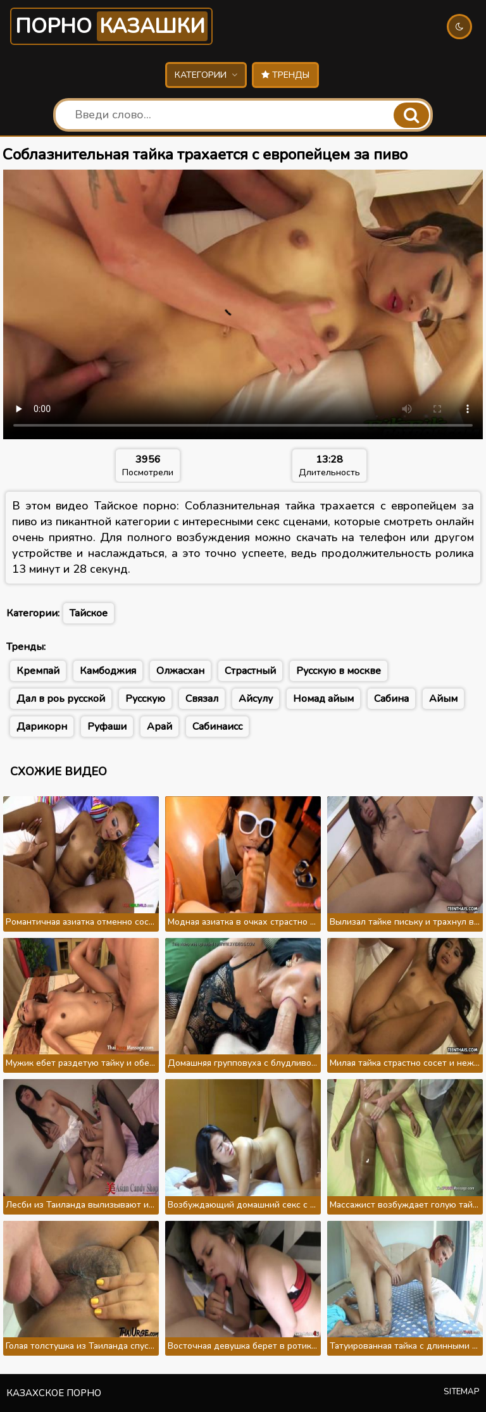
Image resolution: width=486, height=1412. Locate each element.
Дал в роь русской (60, 699)
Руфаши (107, 727)
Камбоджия (108, 671)
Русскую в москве (338, 671)
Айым (443, 699)
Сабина (391, 699)
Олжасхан (180, 671)
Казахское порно (53, 1393)
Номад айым (323, 699)
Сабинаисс (217, 727)
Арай (159, 727)
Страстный (250, 671)
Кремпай (37, 671)
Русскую (145, 699)
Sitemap (462, 1391)
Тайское (89, 613)
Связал (201, 699)
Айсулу (256, 699)
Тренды (285, 75)
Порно (111, 26)
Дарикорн (41, 727)
